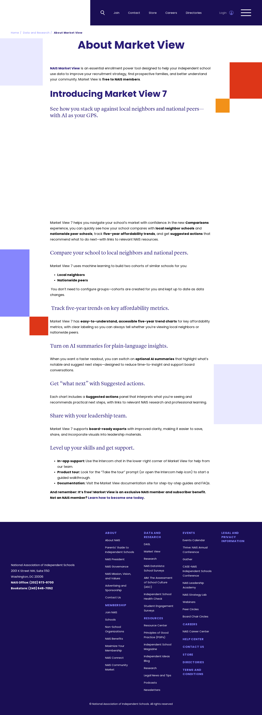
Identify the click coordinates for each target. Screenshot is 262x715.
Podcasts (150, 682)
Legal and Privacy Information (233, 537)
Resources (153, 618)
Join (116, 13)
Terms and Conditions (193, 672)
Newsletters (152, 690)
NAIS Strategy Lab (195, 595)
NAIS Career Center (196, 631)
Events (189, 533)
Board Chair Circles (195, 616)
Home (15, 33)
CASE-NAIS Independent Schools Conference (197, 571)
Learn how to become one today (116, 497)
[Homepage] (53, 537)
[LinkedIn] (54, 551)
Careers (171, 13)
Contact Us (113, 597)
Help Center (193, 639)
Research (150, 559)
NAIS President (115, 559)
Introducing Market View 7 (108, 94)
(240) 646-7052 (40, 588)
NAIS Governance (116, 566)
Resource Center (155, 625)
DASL (147, 544)
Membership (115, 605)
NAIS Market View (65, 68)
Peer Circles (191, 609)
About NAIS (112, 540)
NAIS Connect (114, 658)
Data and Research (36, 33)
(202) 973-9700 (41, 582)
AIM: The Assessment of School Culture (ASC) (158, 582)
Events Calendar (194, 540)
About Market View (68, 33)
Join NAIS (111, 612)
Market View (152, 551)
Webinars (189, 602)
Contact (134, 13)
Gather (187, 559)
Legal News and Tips (157, 675)
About (111, 533)
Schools (110, 619)
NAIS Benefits (114, 639)
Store (153, 13)
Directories (194, 13)
